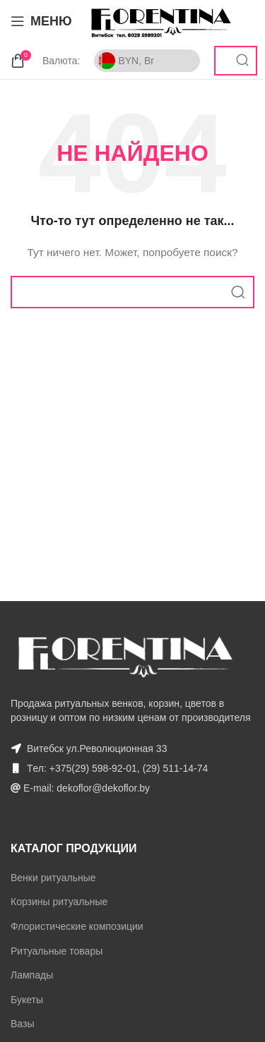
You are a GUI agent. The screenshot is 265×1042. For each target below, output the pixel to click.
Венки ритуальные (53, 877)
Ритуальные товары (56, 951)
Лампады (32, 975)
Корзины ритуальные (59, 901)
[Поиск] (132, 292)
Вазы (22, 1023)
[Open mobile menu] (41, 21)
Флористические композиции (77, 926)
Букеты (27, 999)
